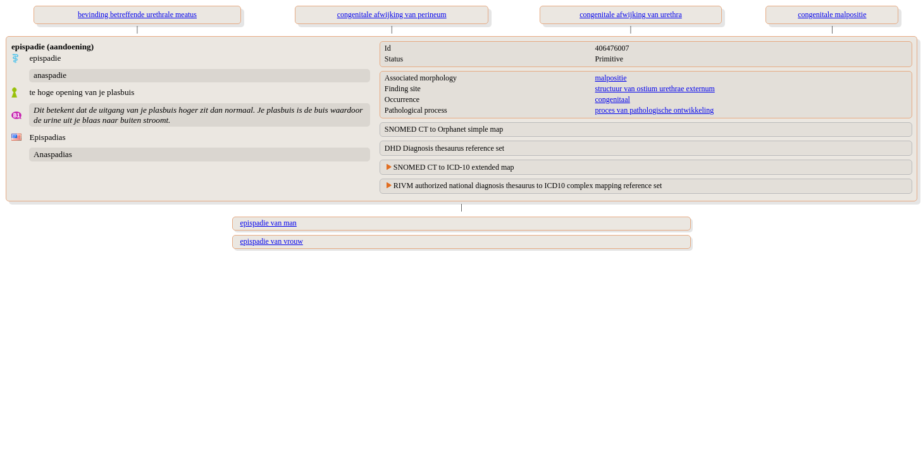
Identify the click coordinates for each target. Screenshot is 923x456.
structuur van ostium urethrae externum (655, 88)
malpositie (611, 77)
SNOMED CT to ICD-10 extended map (453, 167)
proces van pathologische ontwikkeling (654, 110)
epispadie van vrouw (271, 241)
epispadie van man (268, 222)
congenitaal (612, 99)
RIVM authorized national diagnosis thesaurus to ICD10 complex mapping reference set (527, 185)
